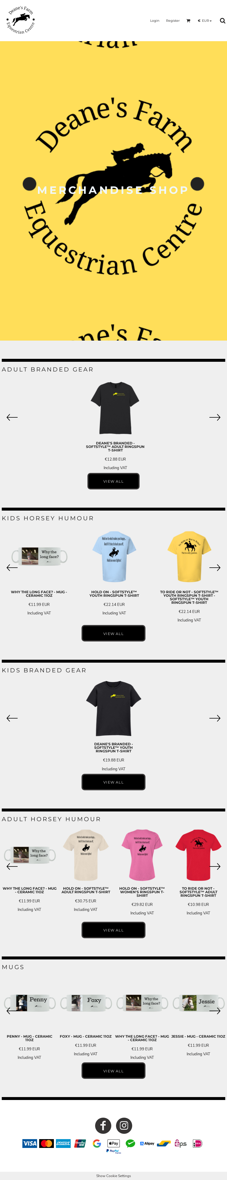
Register (173, 21)
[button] (188, 21)
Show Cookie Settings (113, 1176)
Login (154, 21)
